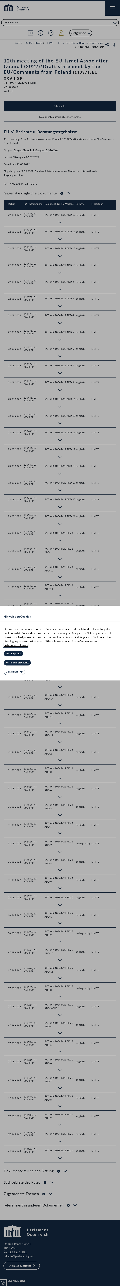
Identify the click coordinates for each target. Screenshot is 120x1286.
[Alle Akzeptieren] (13, 653)
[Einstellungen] (14, 672)
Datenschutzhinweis (16, 645)
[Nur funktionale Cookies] (17, 662)
